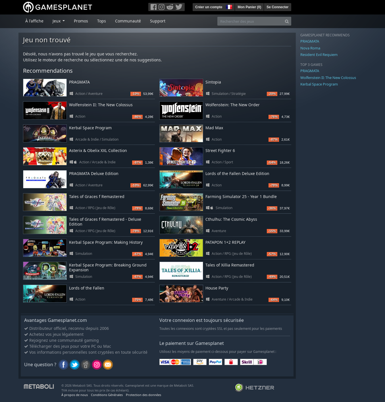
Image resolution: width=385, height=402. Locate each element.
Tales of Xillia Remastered (229, 265)
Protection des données (143, 395)
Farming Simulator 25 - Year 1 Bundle (241, 196)
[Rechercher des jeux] (250, 21)
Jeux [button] (57, 21)
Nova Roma (310, 48)
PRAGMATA (79, 82)
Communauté (128, 21)
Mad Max (214, 127)
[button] (228, 6)
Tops (101, 21)
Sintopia (213, 82)
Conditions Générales (107, 395)
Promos (81, 21)
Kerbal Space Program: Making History (106, 242)
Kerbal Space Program (90, 127)
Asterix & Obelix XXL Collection (98, 150)
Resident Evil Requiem (319, 54)
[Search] (286, 21)
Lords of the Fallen (86, 288)
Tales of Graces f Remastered (96, 196)
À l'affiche (34, 21)
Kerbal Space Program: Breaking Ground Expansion (108, 267)
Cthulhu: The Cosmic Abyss (231, 219)
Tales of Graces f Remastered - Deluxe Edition (105, 221)
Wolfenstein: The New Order (232, 104)
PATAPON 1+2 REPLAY (225, 242)
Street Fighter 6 (220, 150)
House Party (216, 288)
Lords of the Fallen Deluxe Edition (237, 173)
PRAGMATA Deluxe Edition (93, 173)
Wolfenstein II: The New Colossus (101, 104)
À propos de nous (74, 395)
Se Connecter (277, 7)
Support (157, 21)
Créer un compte (208, 7)
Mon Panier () (249, 7)
